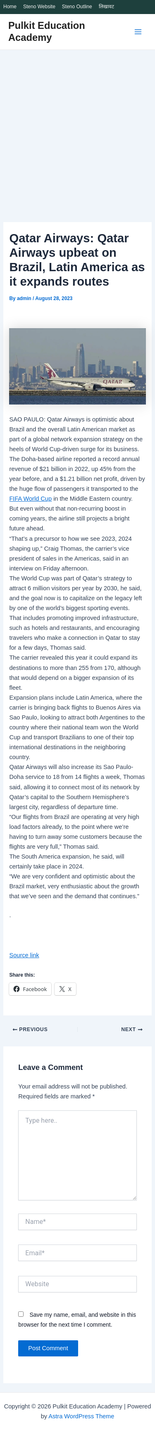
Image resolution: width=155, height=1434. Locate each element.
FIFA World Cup (30, 498)
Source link (24, 955)
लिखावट (106, 6)
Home (10, 6)
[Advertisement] (77, 131)
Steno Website (39, 6)
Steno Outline (77, 6)
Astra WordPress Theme (81, 1416)
